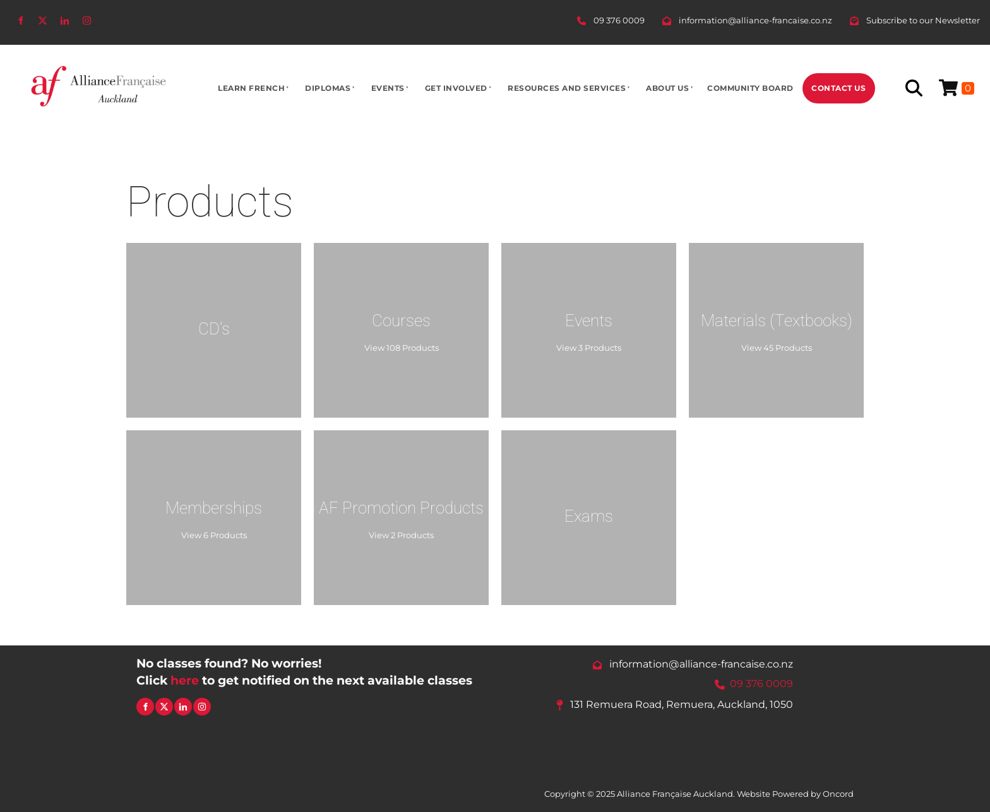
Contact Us (838, 88)
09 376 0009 (761, 684)
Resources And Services (567, 88)
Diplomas (327, 88)
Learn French (251, 88)
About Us (667, 88)
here (184, 680)
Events (388, 88)
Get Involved (456, 88)
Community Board (750, 88)
